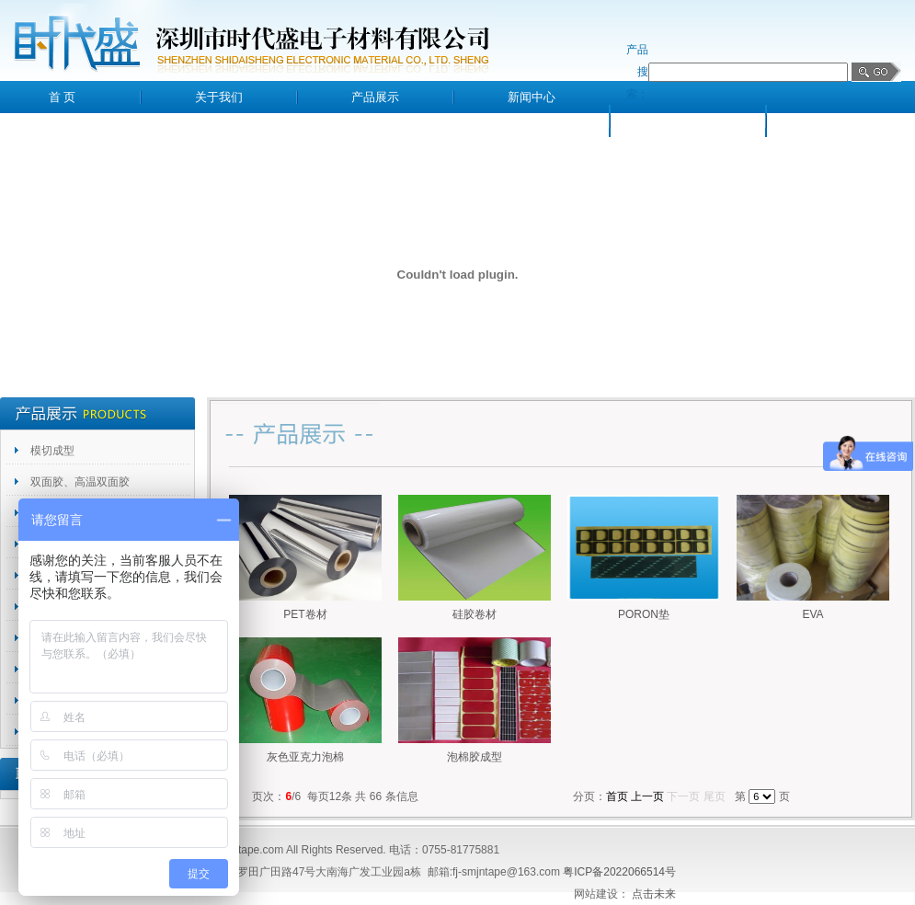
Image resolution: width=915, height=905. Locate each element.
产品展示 (375, 97)
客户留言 (688, 121)
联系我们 (844, 121)
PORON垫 (643, 614)
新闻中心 (531, 97)
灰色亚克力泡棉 (305, 756)
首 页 (62, 97)
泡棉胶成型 (474, 756)
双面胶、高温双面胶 (80, 481)
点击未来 (654, 894)
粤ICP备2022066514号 (619, 871)
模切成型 (52, 450)
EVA (812, 614)
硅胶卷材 (474, 614)
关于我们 (219, 97)
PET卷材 (304, 614)
